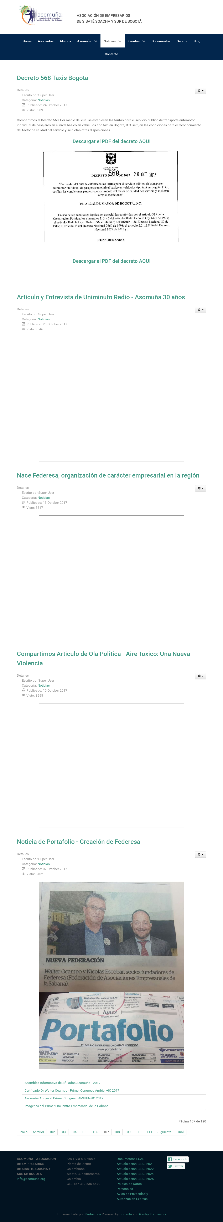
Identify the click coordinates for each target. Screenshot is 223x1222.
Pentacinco (92, 1214)
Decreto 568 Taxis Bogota (52, 77)
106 (95, 1132)
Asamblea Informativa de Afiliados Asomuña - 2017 (62, 1083)
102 (52, 1132)
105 (84, 1132)
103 (63, 1132)
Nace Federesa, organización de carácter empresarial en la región (108, 475)
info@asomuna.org (31, 1179)
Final (180, 1132)
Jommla (126, 1214)
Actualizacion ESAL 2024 (135, 1174)
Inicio (23, 1132)
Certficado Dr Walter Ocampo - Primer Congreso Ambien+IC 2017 (72, 1090)
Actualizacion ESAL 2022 (135, 1169)
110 (138, 1132)
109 (128, 1132)
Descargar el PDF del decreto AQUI (112, 141)
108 (117, 1132)
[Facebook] (178, 1159)
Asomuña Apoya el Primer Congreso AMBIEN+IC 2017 (64, 1098)
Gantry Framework (152, 1214)
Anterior (38, 1132)
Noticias (44, 100)
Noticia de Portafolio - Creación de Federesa (78, 841)
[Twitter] (176, 1166)
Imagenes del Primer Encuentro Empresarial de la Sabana (67, 1106)
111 (149, 1132)
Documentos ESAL (130, 1159)
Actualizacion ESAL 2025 (135, 1179)
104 (74, 1132)
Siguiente (164, 1132)
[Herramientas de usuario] (200, 91)
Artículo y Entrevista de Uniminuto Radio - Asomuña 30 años (101, 297)
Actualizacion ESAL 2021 (135, 1164)
